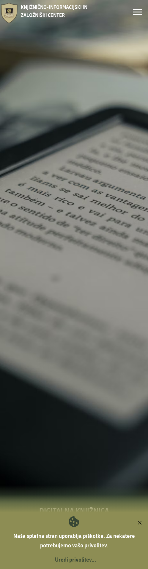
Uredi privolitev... (75, 559)
